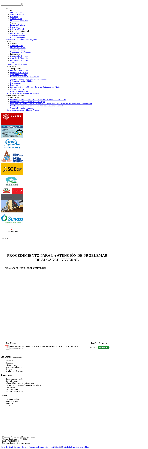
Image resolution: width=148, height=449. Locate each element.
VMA (12, 62)
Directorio (14, 17)
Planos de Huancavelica (19, 21)
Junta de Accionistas (17, 15)
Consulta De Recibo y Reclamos (22, 108)
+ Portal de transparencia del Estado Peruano (22, 93)
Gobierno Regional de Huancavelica (34, 447)
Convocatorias (15, 83)
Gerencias (14, 27)
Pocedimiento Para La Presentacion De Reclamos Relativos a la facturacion (38, 100)
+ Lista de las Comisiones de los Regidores (21, 39)
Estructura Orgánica (17, 25)
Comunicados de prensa (19, 56)
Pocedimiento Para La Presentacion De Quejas (27, 102)
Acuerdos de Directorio (19, 58)
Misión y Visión (16, 12)
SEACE (58, 447)
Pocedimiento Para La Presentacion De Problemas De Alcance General (36, 106)
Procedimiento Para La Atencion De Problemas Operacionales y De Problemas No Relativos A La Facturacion (51, 104)
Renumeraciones (16, 85)
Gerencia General (16, 46)
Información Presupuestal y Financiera (24, 77)
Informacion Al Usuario (19, 73)
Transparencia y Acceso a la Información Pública (28, 79)
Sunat (52, 447)
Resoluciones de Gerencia (19, 60)
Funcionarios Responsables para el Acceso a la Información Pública (35, 87)
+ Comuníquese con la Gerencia (17, 64)
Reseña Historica (16, 33)
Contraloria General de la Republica (75, 447)
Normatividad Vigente (18, 75)
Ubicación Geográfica (18, 37)
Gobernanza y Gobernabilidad (21, 81)
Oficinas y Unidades (17, 29)
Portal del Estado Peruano (10, 447)
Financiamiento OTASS (19, 71)
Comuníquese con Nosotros (20, 52)
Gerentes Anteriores (17, 35)
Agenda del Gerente (17, 50)
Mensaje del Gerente (17, 48)
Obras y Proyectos (17, 89)
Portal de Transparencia (19, 91)
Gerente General (16, 19)
